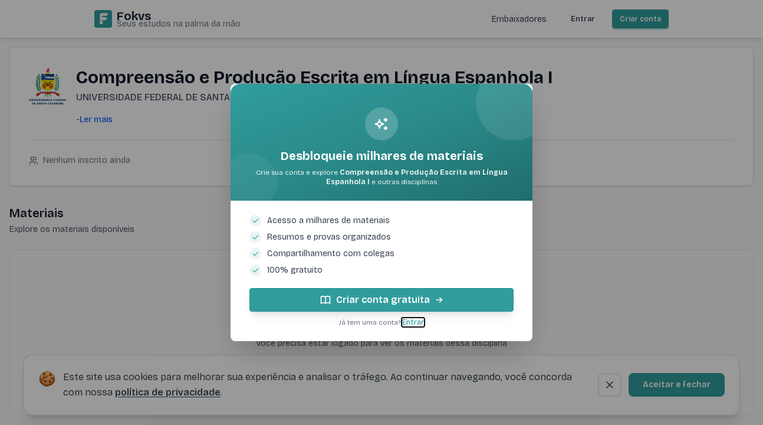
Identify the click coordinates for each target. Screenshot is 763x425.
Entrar (413, 322)
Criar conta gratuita (382, 300)
